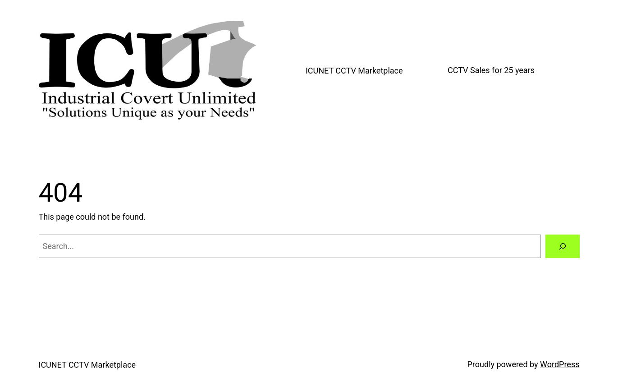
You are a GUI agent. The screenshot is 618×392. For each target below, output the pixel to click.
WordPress (559, 364)
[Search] (562, 246)
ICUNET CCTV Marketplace (354, 70)
